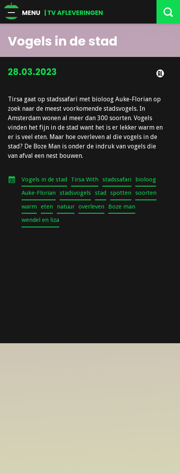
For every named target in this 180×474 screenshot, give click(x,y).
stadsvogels (75, 192)
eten (47, 206)
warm (29, 206)
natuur (66, 206)
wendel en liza (40, 219)
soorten (145, 192)
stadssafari (116, 179)
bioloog (145, 179)
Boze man (121, 206)
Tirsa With (84, 179)
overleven (91, 206)
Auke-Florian (39, 192)
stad (100, 192)
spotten (120, 192)
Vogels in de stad (44, 179)
